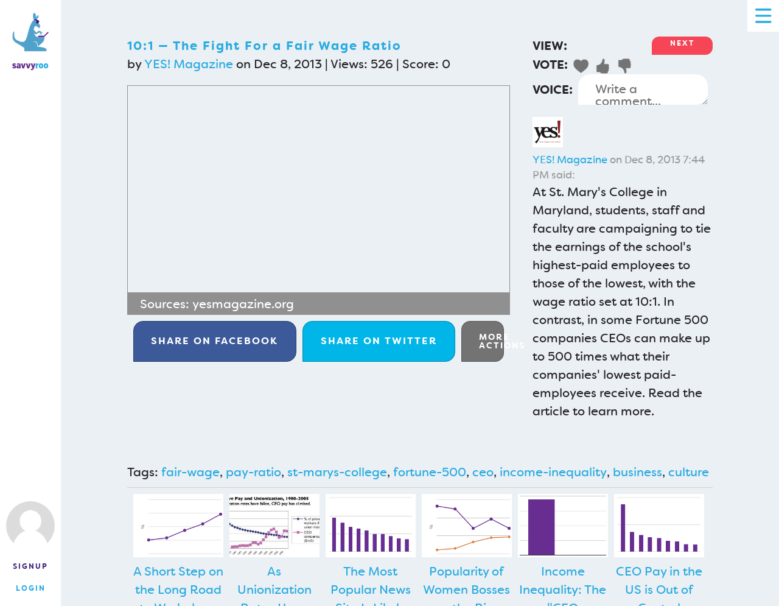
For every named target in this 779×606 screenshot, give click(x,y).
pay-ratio (253, 472)
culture (688, 472)
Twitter (379, 340)
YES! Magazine (188, 64)
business (637, 472)
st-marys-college (337, 472)
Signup (30, 566)
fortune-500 (429, 472)
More (491, 341)
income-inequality (553, 472)
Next (682, 43)
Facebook (214, 340)
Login (31, 588)
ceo (483, 472)
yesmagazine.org (243, 304)
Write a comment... (643, 89)
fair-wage (190, 472)
